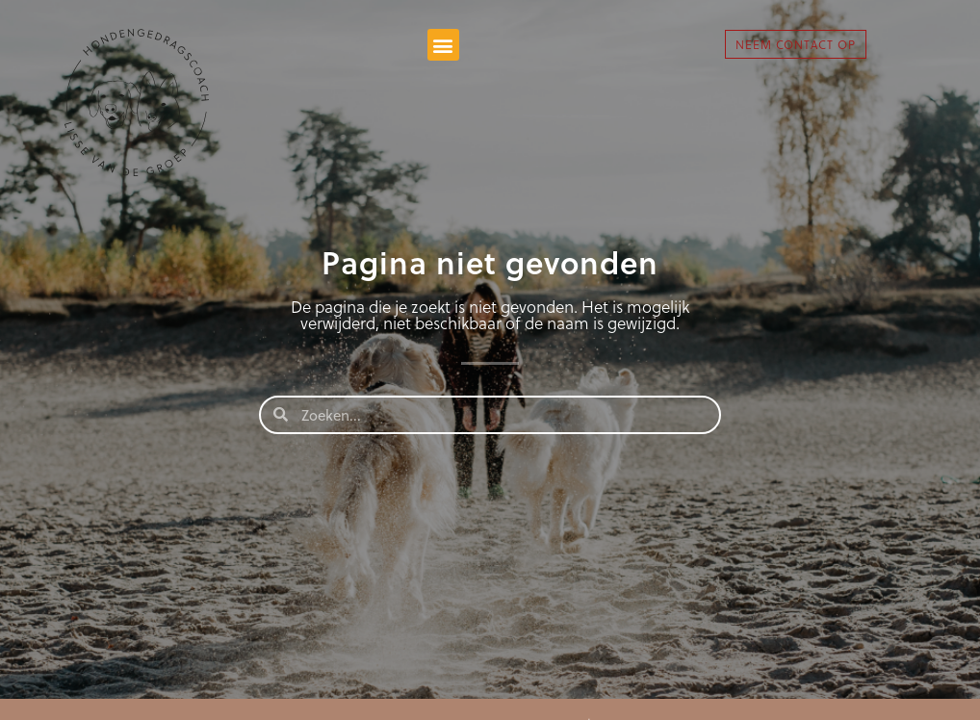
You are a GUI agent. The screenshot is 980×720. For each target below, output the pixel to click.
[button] (443, 45)
